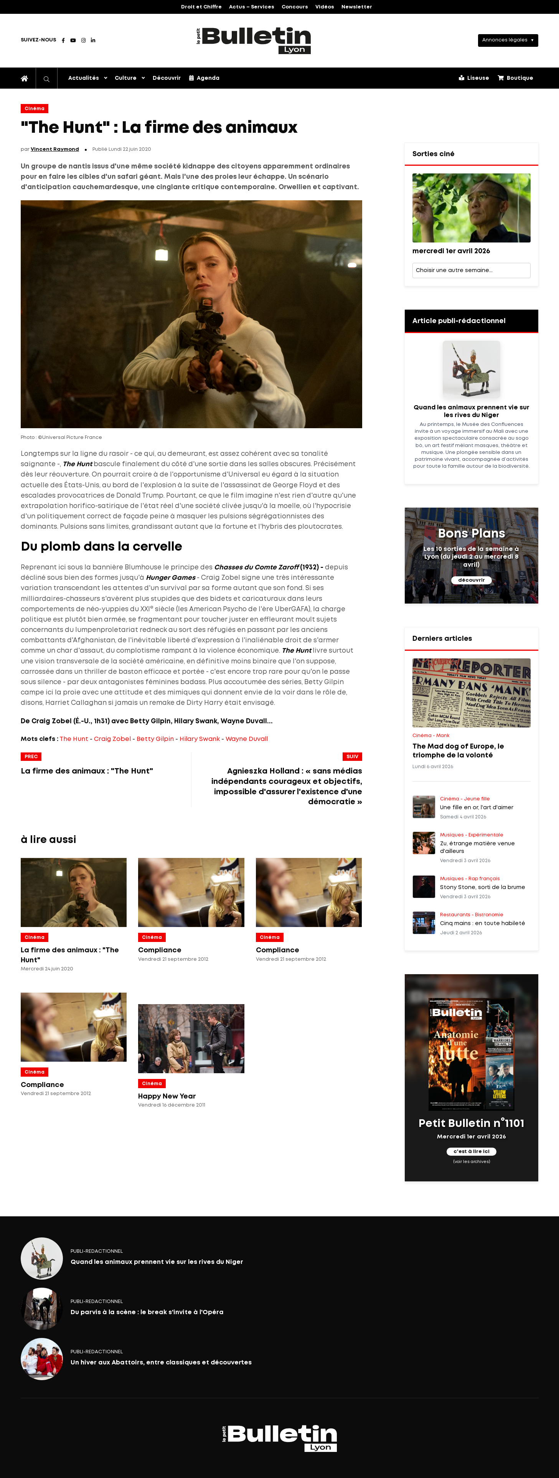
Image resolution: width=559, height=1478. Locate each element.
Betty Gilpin (155, 739)
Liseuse (474, 78)
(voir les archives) (471, 1161)
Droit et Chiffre (201, 7)
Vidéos (324, 7)
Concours (295, 7)
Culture (126, 78)
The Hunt (73, 739)
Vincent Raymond (55, 149)
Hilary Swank (200, 739)
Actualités (83, 78)
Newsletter (356, 7)
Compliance (159, 950)
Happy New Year (167, 1097)
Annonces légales (505, 40)
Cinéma (35, 109)
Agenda (204, 78)
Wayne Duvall (247, 739)
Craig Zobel (112, 739)
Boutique (515, 78)
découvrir (471, 580)
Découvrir (167, 78)
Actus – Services (251, 7)
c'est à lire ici (471, 1152)
